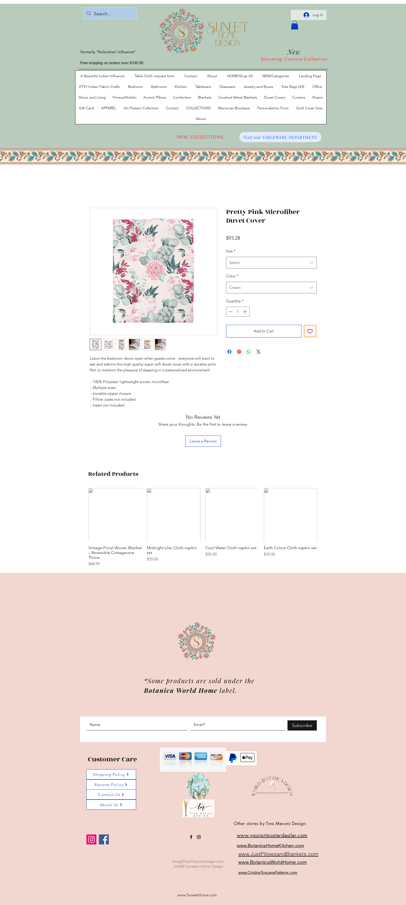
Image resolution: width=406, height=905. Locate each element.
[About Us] (111, 805)
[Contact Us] (111, 794)
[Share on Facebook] (229, 352)
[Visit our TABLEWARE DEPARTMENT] (280, 137)
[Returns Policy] (111, 784)
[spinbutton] (237, 311)
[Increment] (245, 311)
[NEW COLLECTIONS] (200, 137)
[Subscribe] (302, 725)
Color (232, 276)
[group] (203, 528)
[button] (294, 25)
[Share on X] (258, 352)
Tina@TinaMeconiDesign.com (198, 861)
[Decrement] (230, 311)
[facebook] (191, 837)
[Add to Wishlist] (310, 331)
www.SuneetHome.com (197, 895)
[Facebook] (104, 839)
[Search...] (110, 14)
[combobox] (271, 262)
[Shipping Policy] (111, 774)
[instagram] (198, 837)
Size (230, 251)
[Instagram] (91, 839)
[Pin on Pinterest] (239, 352)
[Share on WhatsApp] (249, 352)
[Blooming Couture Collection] (294, 59)
